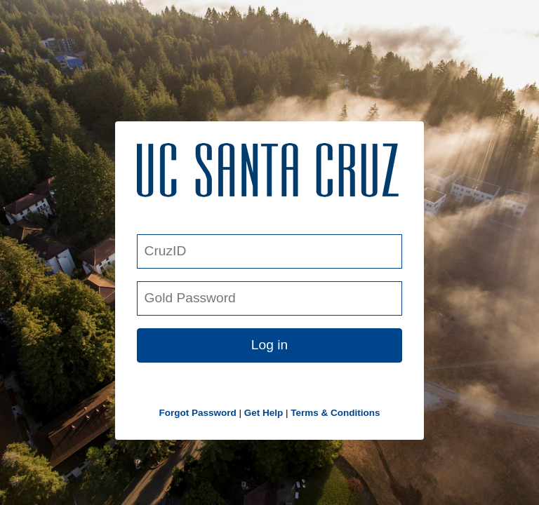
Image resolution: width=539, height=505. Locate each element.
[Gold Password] (269, 298)
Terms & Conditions (335, 413)
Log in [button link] (269, 344)
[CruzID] (269, 251)
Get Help (264, 413)
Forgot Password (197, 413)
